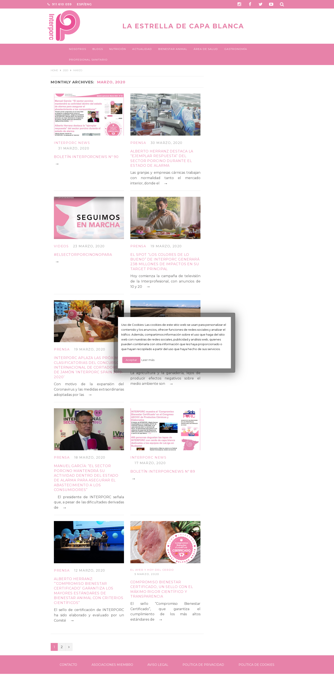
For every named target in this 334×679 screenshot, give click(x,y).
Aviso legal (157, 665)
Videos (61, 246)
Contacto (68, 665)
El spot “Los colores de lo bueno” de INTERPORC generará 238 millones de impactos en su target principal (165, 262)
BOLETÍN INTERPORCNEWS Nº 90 (86, 157)
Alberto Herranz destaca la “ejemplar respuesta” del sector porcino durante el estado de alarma (161, 158)
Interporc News (72, 143)
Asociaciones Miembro (112, 665)
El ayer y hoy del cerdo (152, 569)
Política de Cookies (256, 665)
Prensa (138, 143)
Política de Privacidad (203, 665)
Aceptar (131, 360)
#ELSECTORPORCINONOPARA (83, 255)
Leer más (147, 360)
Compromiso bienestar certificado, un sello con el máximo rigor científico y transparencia (161, 589)
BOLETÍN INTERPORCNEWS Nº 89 (162, 471)
